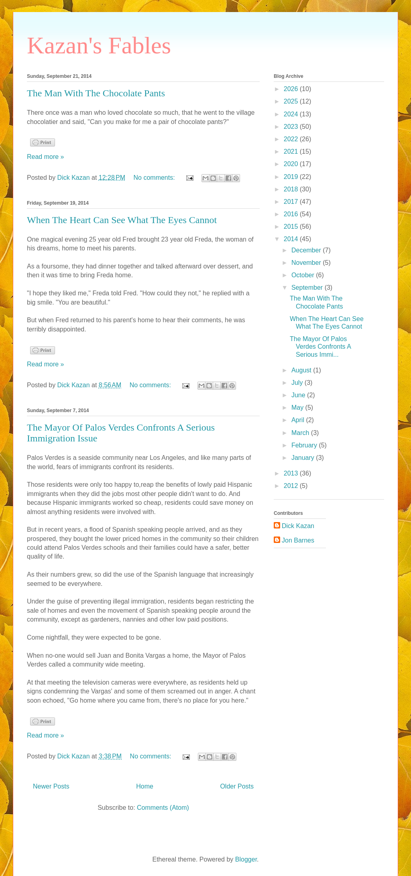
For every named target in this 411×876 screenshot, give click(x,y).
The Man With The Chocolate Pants (96, 93)
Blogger (246, 859)
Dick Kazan (298, 525)
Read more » (45, 156)
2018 (292, 189)
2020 (292, 164)
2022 (292, 139)
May (298, 407)
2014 (292, 239)
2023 (292, 126)
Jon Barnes (298, 540)
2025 (292, 101)
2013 (292, 473)
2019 (292, 176)
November (307, 262)
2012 (292, 485)
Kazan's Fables (99, 45)
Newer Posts (51, 786)
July (298, 382)
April (298, 420)
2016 (292, 214)
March (301, 432)
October (303, 275)
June (299, 395)
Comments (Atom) (163, 807)
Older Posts (237, 786)
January (303, 457)
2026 (292, 88)
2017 (292, 201)
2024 (292, 114)
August (302, 370)
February (305, 445)
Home (144, 786)
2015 (292, 226)
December (307, 250)
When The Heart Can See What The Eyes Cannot (122, 220)
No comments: (155, 177)
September (308, 287)
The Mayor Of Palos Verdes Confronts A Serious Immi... (320, 346)
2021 (292, 151)
